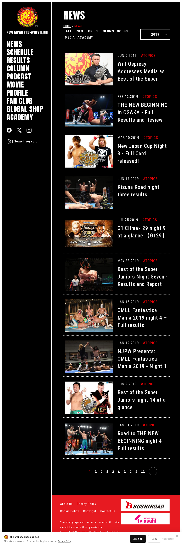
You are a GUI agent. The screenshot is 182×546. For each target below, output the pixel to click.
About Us (66, 504)
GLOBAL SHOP (25, 109)
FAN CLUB (20, 101)
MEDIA (87, 37)
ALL (69, 31)
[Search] (9, 141)
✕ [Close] (177, 536)
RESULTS (18, 60)
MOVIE (15, 84)
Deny (154, 538)
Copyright (89, 511)
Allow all (137, 538)
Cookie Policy (69, 511)
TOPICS (95, 31)
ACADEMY (20, 117)
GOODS (72, 37)
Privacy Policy (64, 541)
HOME (67, 26)
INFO (80, 31)
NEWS (14, 44)
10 (143, 471)
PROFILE (17, 93)
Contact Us (107, 511)
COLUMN (18, 68)
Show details (169, 538)
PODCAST (19, 76)
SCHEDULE (20, 52)
